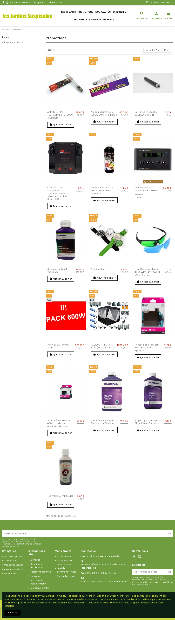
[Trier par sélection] (152, 50)
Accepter (13, 612)
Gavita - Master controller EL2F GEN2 (146, 189)
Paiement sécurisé (40, 571)
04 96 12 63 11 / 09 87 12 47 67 (100, 572)
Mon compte (64, 556)
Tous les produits (13, 42)
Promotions (10, 560)
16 (166, 50)
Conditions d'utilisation (36, 566)
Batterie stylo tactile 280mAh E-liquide (146, 113)
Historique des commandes (65, 562)
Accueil (6, 37)
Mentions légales (39, 588)
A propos (35, 559)
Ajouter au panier (60, 124)
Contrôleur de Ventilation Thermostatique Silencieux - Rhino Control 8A (57, 193)
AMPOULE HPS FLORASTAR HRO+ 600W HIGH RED (60, 115)
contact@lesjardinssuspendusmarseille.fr (105, 581)
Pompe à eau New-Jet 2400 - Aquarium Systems (146, 347)
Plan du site (55, 2)
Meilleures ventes (13, 564)
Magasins (39, 2)
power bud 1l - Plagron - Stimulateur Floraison (104, 422)
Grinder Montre (99, 269)
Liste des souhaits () (159, 2)
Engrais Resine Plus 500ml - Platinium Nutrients (102, 190)
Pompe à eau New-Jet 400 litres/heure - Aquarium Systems (59, 423)
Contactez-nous (21, 2)
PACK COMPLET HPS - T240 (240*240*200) (102, 346)
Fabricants (10, 573)
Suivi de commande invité (66, 570)
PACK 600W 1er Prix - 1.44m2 (58, 346)
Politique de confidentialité (38, 582)
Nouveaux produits (14, 556)
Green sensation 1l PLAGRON (57, 270)
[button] (119, 12)
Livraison (35, 576)
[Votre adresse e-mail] (84, 533)
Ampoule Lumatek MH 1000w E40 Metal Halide (104, 113)
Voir (139, 197)
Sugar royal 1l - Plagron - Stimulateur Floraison (148, 422)
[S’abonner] (169, 533)
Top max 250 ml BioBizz (60, 495)
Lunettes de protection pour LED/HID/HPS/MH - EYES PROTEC (148, 272)
